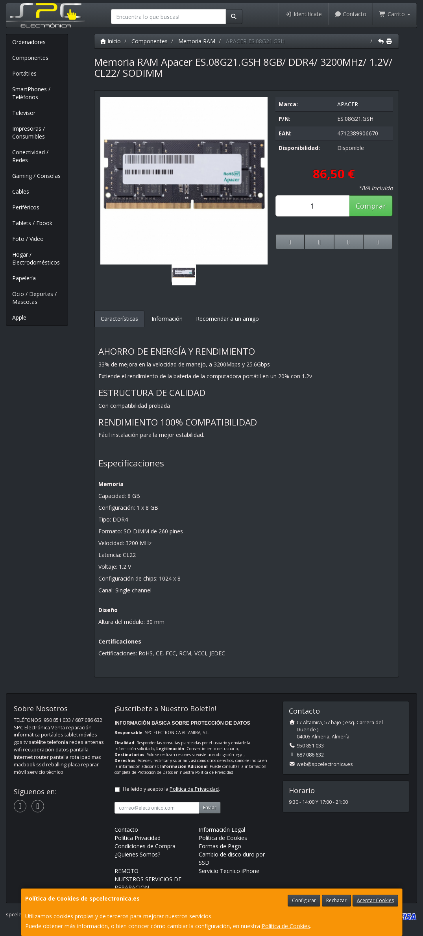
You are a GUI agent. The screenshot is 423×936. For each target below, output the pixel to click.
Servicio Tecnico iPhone (229, 871)
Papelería (24, 278)
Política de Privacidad (214, 772)
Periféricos (25, 207)
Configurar (304, 900)
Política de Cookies (286, 926)
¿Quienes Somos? (137, 854)
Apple (19, 317)
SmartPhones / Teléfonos (31, 93)
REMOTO (127, 871)
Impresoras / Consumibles (28, 132)
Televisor (23, 113)
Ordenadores (29, 42)
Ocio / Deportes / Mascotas (34, 297)
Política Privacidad (138, 838)
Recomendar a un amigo (227, 318)
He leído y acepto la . (171, 789)
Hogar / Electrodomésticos (36, 258)
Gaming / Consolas (36, 175)
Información (167, 318)
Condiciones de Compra (145, 846)
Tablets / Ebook (32, 223)
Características (119, 318)
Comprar (371, 206)
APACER (347, 104)
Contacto (350, 14)
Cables (20, 191)
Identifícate (303, 14)
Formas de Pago (220, 846)
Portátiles (24, 73)
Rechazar (336, 900)
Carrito (394, 14)
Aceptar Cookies (375, 900)
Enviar (209, 807)
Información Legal (222, 829)
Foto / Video (28, 238)
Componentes (30, 57)
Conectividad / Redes (30, 156)
